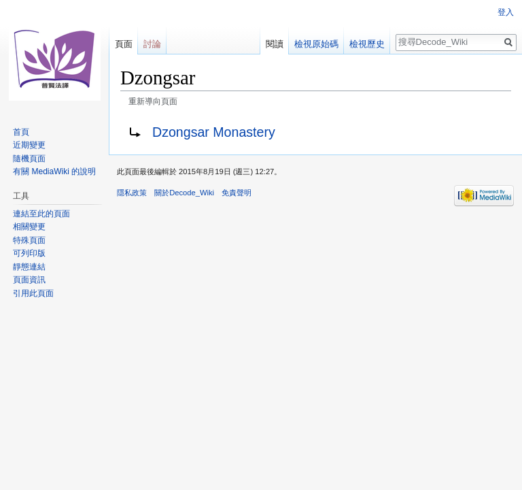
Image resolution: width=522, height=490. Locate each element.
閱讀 (274, 44)
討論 (152, 44)
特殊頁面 (29, 240)
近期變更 (29, 145)
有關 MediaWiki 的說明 (54, 171)
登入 (506, 12)
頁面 (124, 44)
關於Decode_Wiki (184, 193)
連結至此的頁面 (41, 213)
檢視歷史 (367, 44)
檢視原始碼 (316, 44)
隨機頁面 (29, 158)
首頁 (21, 132)
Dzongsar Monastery (213, 132)
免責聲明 (236, 193)
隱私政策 (132, 193)
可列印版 (29, 253)
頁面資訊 (29, 279)
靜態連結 (29, 267)
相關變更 (29, 226)
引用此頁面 (33, 293)
